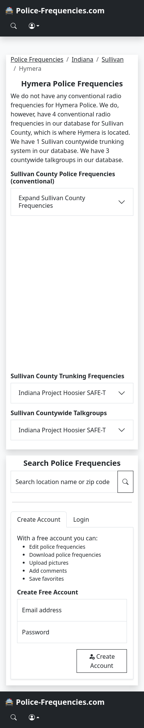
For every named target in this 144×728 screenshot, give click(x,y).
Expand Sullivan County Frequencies (52, 201)
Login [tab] (81, 519)
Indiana (82, 59)
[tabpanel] (72, 603)
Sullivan (113, 59)
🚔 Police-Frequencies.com (55, 10)
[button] (34, 25)
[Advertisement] (72, 294)
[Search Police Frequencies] (14, 25)
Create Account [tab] (38, 519)
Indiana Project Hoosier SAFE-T (62, 393)
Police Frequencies (37, 59)
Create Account (102, 661)
